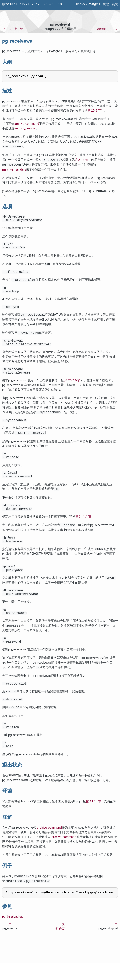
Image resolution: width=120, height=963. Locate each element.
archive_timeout (25, 128)
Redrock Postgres (88, 4)
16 (48, 4)
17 (54, 4)
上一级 (18, 29)
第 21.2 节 (81, 160)
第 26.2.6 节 (72, 388)
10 (11, 4)
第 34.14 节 (93, 824)
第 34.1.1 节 (83, 529)
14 (35, 4)
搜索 (106, 4)
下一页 (113, 29)
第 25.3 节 (94, 110)
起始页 (101, 29)
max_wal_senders (14, 169)
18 (60, 4)
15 (41, 4)
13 (29, 4)
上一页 (7, 29)
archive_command (26, 124)
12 (23, 4)
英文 (115, 4)
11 (17, 4)
